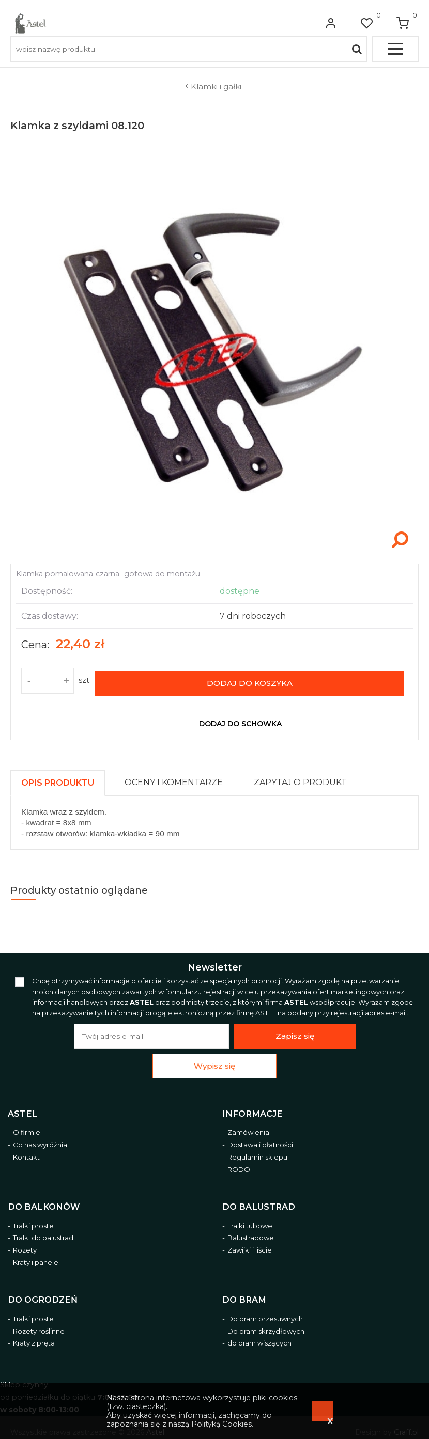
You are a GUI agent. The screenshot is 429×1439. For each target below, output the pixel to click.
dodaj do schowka (240, 719)
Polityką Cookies (221, 1424)
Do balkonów (44, 1202)
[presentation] (57, 778)
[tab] (62, 775)
